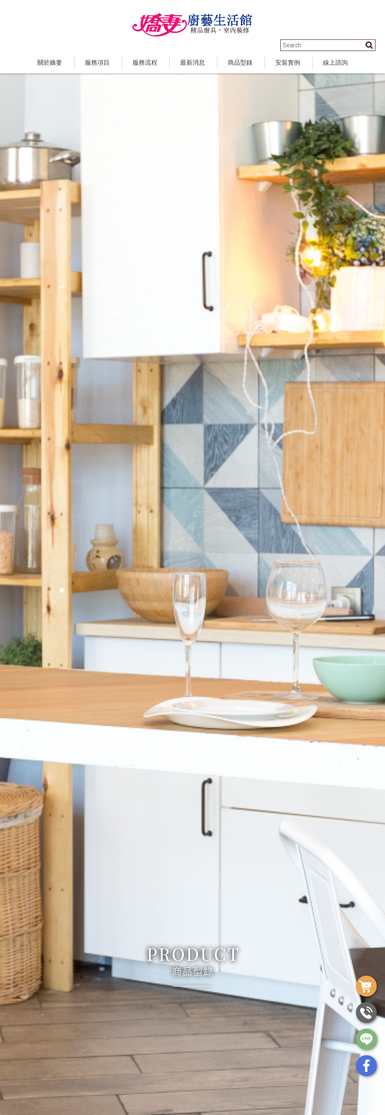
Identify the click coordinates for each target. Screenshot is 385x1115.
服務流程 (144, 62)
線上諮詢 (335, 62)
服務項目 (97, 62)
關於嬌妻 (49, 62)
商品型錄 (240, 62)
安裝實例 (287, 62)
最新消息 (192, 62)
